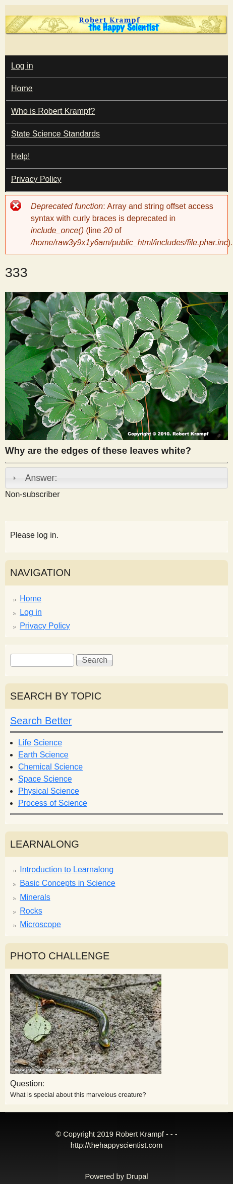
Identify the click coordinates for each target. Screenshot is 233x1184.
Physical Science (48, 791)
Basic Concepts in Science (67, 883)
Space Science (45, 779)
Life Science (40, 742)
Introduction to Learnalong (66, 869)
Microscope (40, 924)
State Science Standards (55, 133)
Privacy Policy (36, 179)
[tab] (116, 478)
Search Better (41, 720)
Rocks (31, 911)
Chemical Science (50, 766)
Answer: (41, 478)
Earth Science (43, 754)
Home (22, 88)
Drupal (137, 1176)
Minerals (35, 897)
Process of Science (52, 803)
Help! (20, 156)
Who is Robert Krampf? (53, 111)
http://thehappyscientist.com (116, 1145)
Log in (22, 65)
